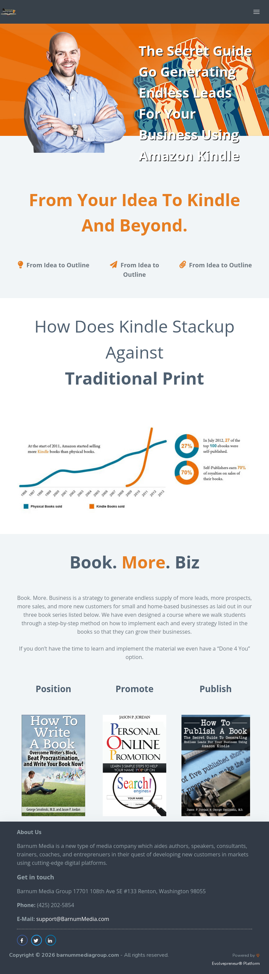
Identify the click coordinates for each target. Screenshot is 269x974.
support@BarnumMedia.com (72, 919)
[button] (256, 12)
